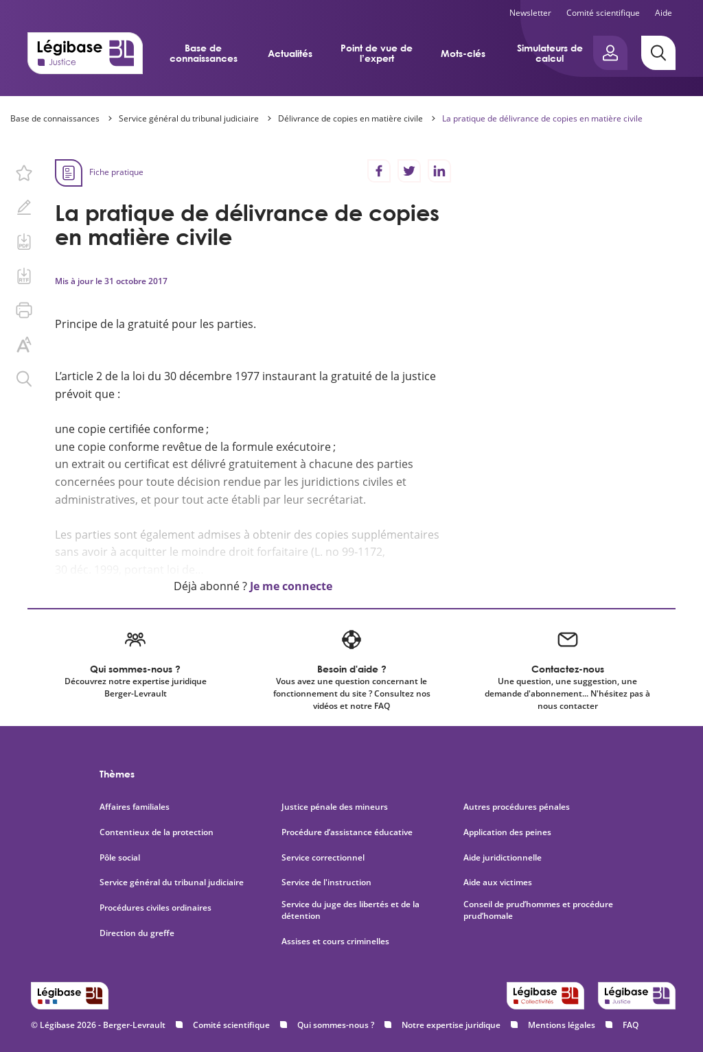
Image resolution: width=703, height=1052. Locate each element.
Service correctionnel (323, 857)
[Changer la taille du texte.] (24, 344)
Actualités (290, 53)
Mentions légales (561, 1025)
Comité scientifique (603, 13)
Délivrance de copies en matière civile (350, 118)
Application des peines (507, 832)
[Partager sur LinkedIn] (439, 171)
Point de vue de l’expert (377, 53)
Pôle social (120, 857)
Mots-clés (463, 53)
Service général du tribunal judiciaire (189, 118)
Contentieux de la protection (157, 832)
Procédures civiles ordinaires (155, 907)
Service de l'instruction (326, 882)
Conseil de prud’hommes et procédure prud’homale (538, 910)
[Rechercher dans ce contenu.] (24, 379)
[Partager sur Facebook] (379, 171)
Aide (663, 13)
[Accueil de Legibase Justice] (85, 52)
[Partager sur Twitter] (409, 171)
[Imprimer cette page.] (24, 310)
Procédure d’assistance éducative (348, 832)
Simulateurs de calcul (550, 53)
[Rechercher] (658, 53)
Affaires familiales (135, 807)
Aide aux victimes (497, 882)
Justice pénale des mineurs (334, 807)
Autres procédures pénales (516, 807)
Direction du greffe (137, 933)
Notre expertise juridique (451, 1025)
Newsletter (530, 13)
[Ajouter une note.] (24, 207)
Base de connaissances (204, 53)
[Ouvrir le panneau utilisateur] (610, 53)
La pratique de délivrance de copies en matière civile (542, 118)
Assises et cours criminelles (335, 941)
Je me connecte (291, 586)
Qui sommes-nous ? (335, 1025)
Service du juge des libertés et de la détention (350, 910)
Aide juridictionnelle (502, 857)
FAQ (630, 1025)
